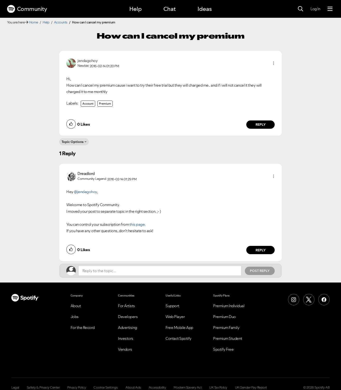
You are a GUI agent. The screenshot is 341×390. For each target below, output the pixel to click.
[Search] (300, 9)
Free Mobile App (179, 327)
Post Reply (260, 270)
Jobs (75, 316)
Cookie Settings (106, 387)
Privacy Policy (76, 387)
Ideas (204, 9)
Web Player (175, 316)
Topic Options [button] (73, 141)
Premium (105, 104)
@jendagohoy (85, 191)
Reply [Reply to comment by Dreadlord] (261, 250)
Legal (15, 387)
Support (172, 305)
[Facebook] (324, 299)
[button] (273, 63)
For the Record (83, 327)
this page (137, 224)
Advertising (127, 327)
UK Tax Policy (218, 387)
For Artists (126, 305)
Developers (128, 316)
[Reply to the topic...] (160, 270)
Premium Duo (224, 316)
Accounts (60, 22)
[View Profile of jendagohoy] (87, 60)
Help (135, 9)
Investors (125, 338)
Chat (169, 9)
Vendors (125, 349)
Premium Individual (228, 305)
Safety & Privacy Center (43, 387)
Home (33, 22)
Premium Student (227, 338)
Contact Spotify (179, 338)
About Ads (133, 387)
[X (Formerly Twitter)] (308, 299)
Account (88, 104)
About (76, 305)
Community (27, 9)
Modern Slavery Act (188, 387)
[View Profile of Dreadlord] (86, 173)
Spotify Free (223, 349)
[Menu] (330, 9)
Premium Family (226, 327)
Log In (315, 8)
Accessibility (157, 387)
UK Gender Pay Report (251, 387)
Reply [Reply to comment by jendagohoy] (261, 124)
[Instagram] (293, 299)
